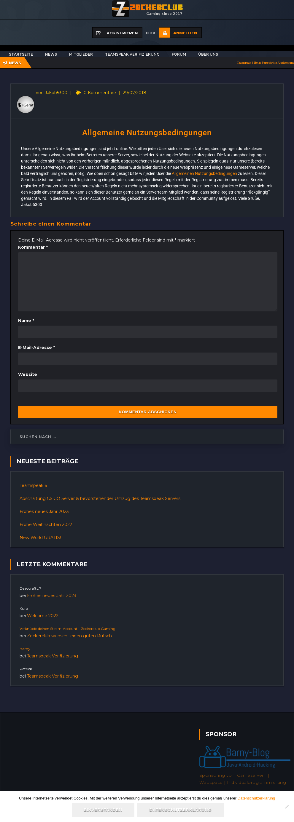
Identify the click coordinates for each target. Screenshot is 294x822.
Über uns (208, 54)
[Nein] (287, 807)
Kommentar (33, 247)
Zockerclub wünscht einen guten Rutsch (69, 635)
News (51, 54)
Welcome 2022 (42, 615)
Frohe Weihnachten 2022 (46, 524)
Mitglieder (81, 54)
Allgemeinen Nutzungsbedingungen (204, 173)
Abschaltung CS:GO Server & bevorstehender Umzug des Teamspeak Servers (100, 498)
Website (27, 374)
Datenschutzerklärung (256, 799)
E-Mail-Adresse (36, 347)
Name (26, 320)
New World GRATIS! (40, 537)
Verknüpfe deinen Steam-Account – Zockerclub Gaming (67, 628)
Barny (25, 648)
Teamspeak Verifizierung (132, 54)
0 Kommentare (100, 92)
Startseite (21, 54)
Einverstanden (104, 810)
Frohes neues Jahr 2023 (44, 511)
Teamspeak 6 (33, 485)
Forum (179, 54)
